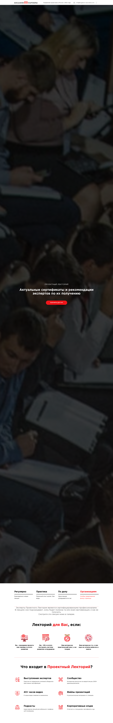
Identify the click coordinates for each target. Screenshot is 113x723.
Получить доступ (56, 302)
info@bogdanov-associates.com (85, 2)
